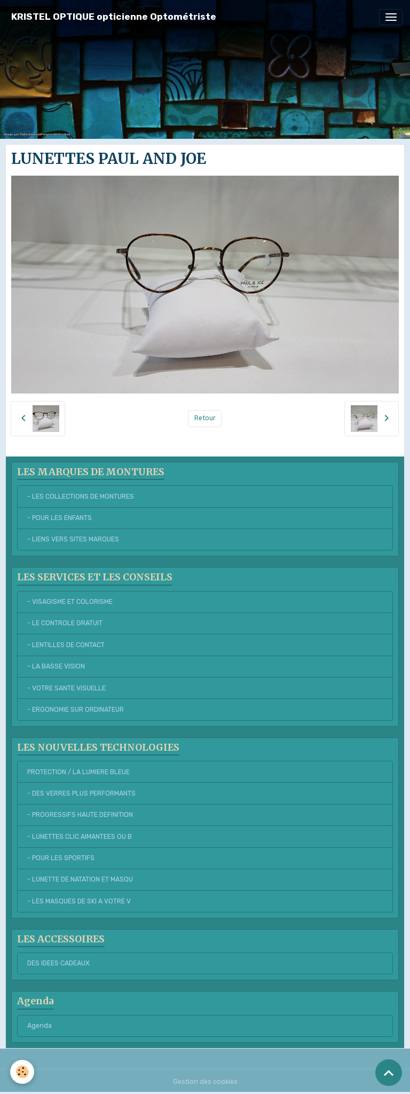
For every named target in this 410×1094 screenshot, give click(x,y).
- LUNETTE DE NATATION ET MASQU (80, 879)
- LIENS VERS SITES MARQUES (73, 539)
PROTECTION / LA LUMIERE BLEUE (78, 772)
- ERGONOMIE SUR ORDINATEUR (75, 709)
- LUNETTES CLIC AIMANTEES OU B (79, 836)
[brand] (113, 16)
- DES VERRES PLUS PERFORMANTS (81, 793)
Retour (205, 418)
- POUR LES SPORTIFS (60, 858)
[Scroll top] (388, 1072)
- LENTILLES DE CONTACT (66, 645)
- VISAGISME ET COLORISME (70, 601)
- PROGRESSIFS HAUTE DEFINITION (80, 814)
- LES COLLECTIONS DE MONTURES (80, 496)
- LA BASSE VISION (56, 666)
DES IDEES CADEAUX (58, 963)
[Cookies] (23, 1072)
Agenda (39, 1025)
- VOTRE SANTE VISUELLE (66, 688)
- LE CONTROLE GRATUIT (64, 623)
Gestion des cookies (205, 1081)
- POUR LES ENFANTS (59, 518)
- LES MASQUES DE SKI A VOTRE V (79, 901)
